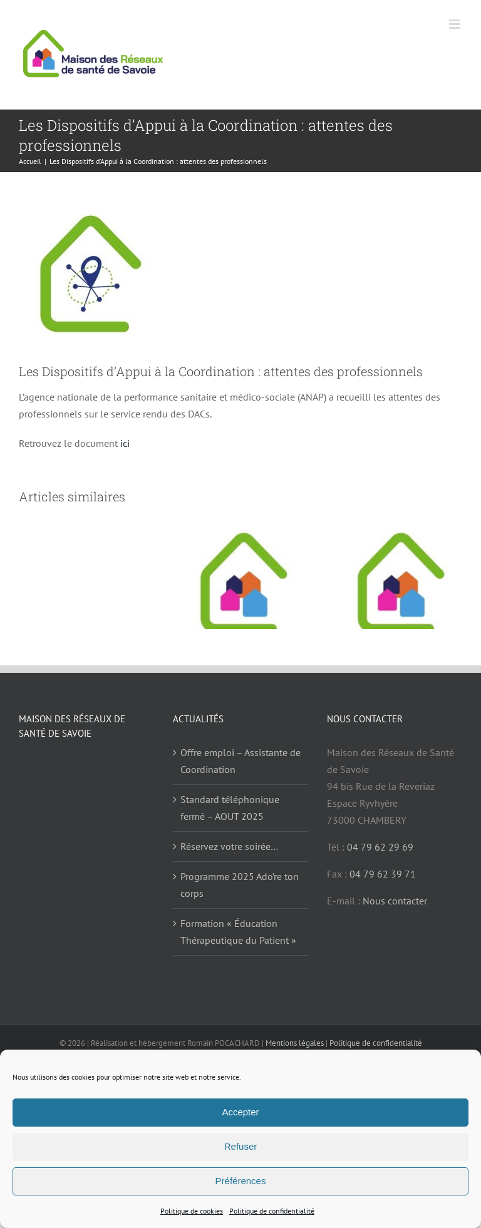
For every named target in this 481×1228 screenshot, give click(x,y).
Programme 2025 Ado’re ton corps (239, 884)
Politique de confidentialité (271, 1210)
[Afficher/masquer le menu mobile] (455, 24)
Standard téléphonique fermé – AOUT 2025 (229, 807)
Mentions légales (295, 1043)
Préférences (240, 1180)
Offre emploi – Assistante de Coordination (240, 760)
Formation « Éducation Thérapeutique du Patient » (238, 931)
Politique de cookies (191, 1210)
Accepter (240, 1112)
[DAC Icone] (240, 273)
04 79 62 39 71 (382, 873)
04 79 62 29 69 (380, 847)
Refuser (240, 1146)
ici (125, 443)
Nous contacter (395, 900)
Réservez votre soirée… (229, 846)
